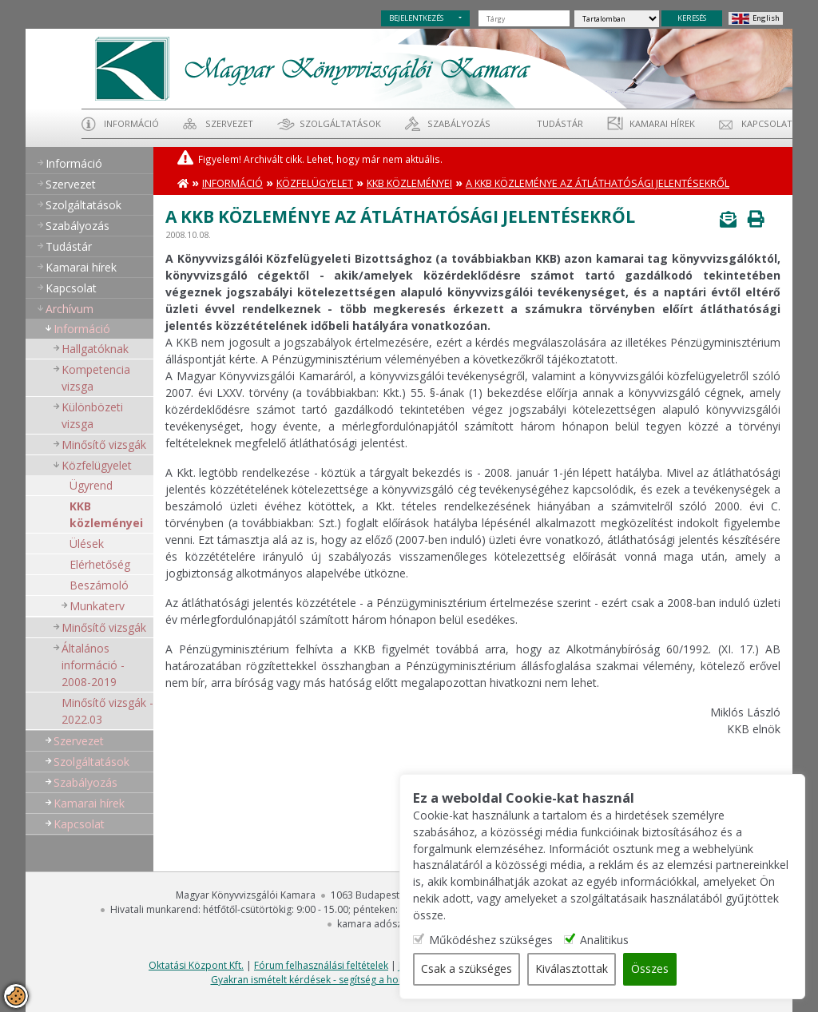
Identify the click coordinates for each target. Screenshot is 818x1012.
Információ (131, 123)
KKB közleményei (106, 514)
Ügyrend (91, 485)
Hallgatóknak (95, 348)
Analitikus (610, 940)
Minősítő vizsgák (104, 444)
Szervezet (229, 123)
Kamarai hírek (662, 123)
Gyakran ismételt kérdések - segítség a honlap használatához (348, 979)
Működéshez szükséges (497, 940)
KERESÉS (691, 18)
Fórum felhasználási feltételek (321, 965)
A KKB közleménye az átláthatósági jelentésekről (597, 183)
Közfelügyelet (97, 465)
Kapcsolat (766, 123)
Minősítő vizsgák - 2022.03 (107, 711)
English (766, 18)
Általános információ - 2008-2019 (93, 665)
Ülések (86, 543)
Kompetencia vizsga (96, 378)
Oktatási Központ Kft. (196, 965)
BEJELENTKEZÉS (416, 18)
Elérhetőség (99, 564)
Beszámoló (99, 585)
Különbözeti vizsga (92, 415)
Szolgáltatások (340, 123)
